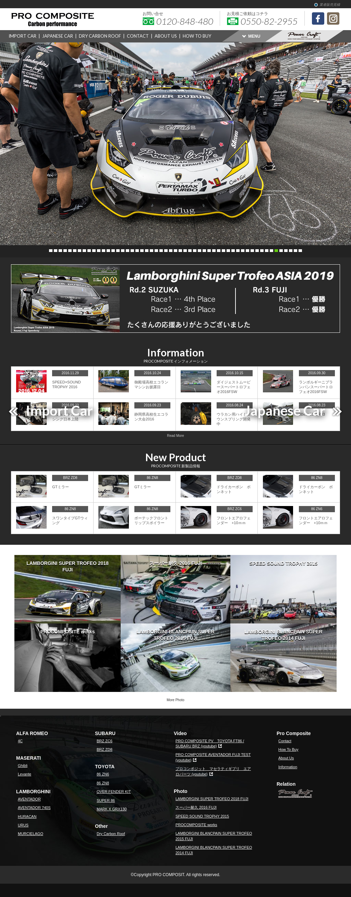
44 (257, 250)
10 (94, 250)
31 (194, 250)
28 (180, 250)
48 (276, 250)
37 (223, 250)
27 (175, 250)
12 (103, 250)
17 (127, 250)
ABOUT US (166, 36)
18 (132, 250)
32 (199, 250)
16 (122, 250)
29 (185, 250)
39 (233, 250)
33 (204, 250)
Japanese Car (284, 410)
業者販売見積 (329, 5)
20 (142, 250)
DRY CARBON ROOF (100, 36)
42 (247, 250)
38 (228, 250)
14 (113, 250)
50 (286, 250)
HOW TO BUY (197, 36)
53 (300, 250)
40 (238, 250)
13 (108, 250)
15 (118, 250)
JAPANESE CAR (57, 36)
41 (242, 250)
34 (209, 250)
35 (214, 250)
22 (151, 250)
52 (295, 250)
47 (271, 250)
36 (218, 250)
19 (137, 250)
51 (290, 250)
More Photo (175, 700)
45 (262, 250)
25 (166, 250)
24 (161, 250)
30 (190, 250)
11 (98, 250)
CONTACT (138, 36)
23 (156, 250)
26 (170, 250)
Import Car (59, 410)
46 (266, 250)
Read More (175, 436)
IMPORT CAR (22, 36)
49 (281, 250)
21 (146, 250)
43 (252, 250)
